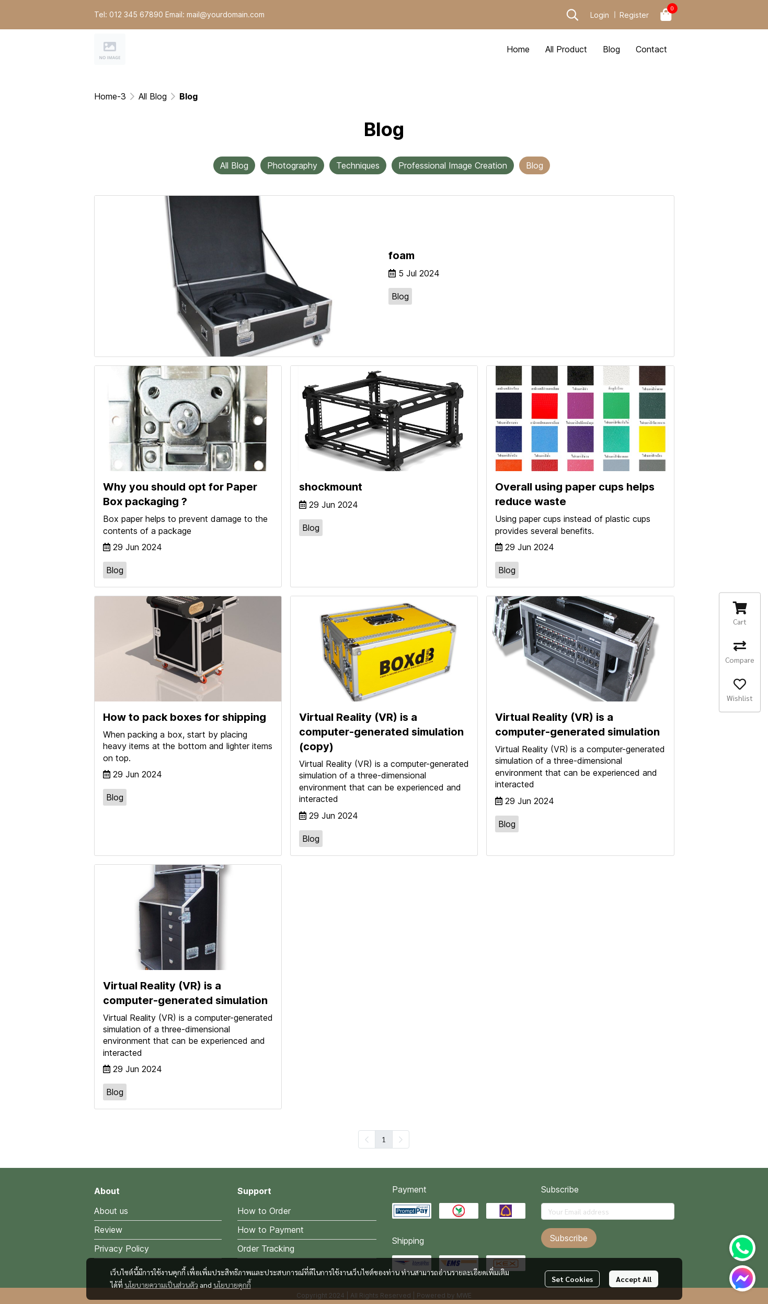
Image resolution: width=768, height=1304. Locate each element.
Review (108, 1229)
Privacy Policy (121, 1248)
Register (634, 14)
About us (111, 1211)
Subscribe (569, 1238)
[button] (572, 15)
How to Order (264, 1211)
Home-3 (110, 96)
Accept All (633, 1279)
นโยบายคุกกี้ (232, 1284)
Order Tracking (265, 1248)
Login (599, 14)
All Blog (153, 96)
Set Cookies (572, 1279)
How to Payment (270, 1229)
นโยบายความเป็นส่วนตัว (161, 1284)
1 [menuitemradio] (384, 1139)
